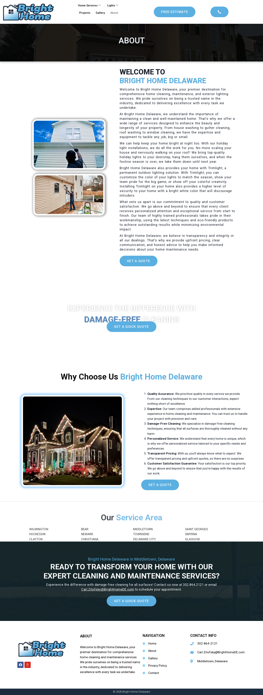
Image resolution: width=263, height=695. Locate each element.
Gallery (100, 12)
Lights (112, 5)
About (114, 12)
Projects (84, 12)
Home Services (89, 5)
